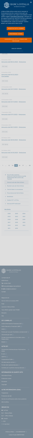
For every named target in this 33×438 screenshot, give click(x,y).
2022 (16, 216)
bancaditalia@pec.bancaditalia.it (12, 286)
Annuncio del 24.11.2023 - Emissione (13, 89)
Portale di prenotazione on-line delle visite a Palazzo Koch (13, 338)
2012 (24, 225)
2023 (9, 216)
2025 (16, 213)
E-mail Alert (5, 424)
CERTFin (3, 356)
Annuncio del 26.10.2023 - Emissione (13, 140)
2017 (9, 222)
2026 (9, 213)
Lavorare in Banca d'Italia (8, 307)
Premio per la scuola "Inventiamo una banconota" (14, 332)
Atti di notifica (5, 402)
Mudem (3, 342)
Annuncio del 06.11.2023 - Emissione (13, 127)
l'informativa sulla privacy (17, 16)
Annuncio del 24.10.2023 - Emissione (13, 152)
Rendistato (10, 196)
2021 (24, 216)
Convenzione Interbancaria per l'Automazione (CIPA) (13, 350)
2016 (16, 222)
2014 (9, 225)
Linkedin (4, 418)
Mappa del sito (5, 297)
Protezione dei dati (6, 396)
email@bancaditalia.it (10, 289)
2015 (24, 222)
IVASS (3, 329)
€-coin (3, 354)
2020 (9, 219)
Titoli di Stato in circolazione (15, 189)
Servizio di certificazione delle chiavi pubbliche (13, 399)
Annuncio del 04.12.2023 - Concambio (10, 75)
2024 (23, 213)
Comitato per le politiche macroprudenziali (12, 367)
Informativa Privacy (6, 375)
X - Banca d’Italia (6, 413)
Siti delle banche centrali (8, 362)
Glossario (3, 313)
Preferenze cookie (6, 378)
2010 (16, 228)
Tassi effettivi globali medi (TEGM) (10, 310)
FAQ (2, 316)
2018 (24, 219)
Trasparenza (4, 393)
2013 (16, 225)
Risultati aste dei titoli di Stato (15, 186)
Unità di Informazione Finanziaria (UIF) (11, 323)
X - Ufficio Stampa (7, 415)
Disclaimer (4, 381)
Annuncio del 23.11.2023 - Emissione (13, 102)
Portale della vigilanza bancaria (9, 365)
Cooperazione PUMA (7, 359)
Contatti (3, 291)
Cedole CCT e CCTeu (13, 200)
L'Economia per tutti (6, 334)
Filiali (2, 304)
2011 (9, 228)
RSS (3, 421)
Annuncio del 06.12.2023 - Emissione (13, 62)
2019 (16, 219)
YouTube (4, 410)
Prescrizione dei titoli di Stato (15, 193)
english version (16, 49)
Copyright (4, 384)
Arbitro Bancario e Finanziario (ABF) (10, 326)
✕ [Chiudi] (31, 2)
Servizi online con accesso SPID (10, 300)
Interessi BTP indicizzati (13, 203)
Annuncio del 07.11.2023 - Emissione (13, 114)
